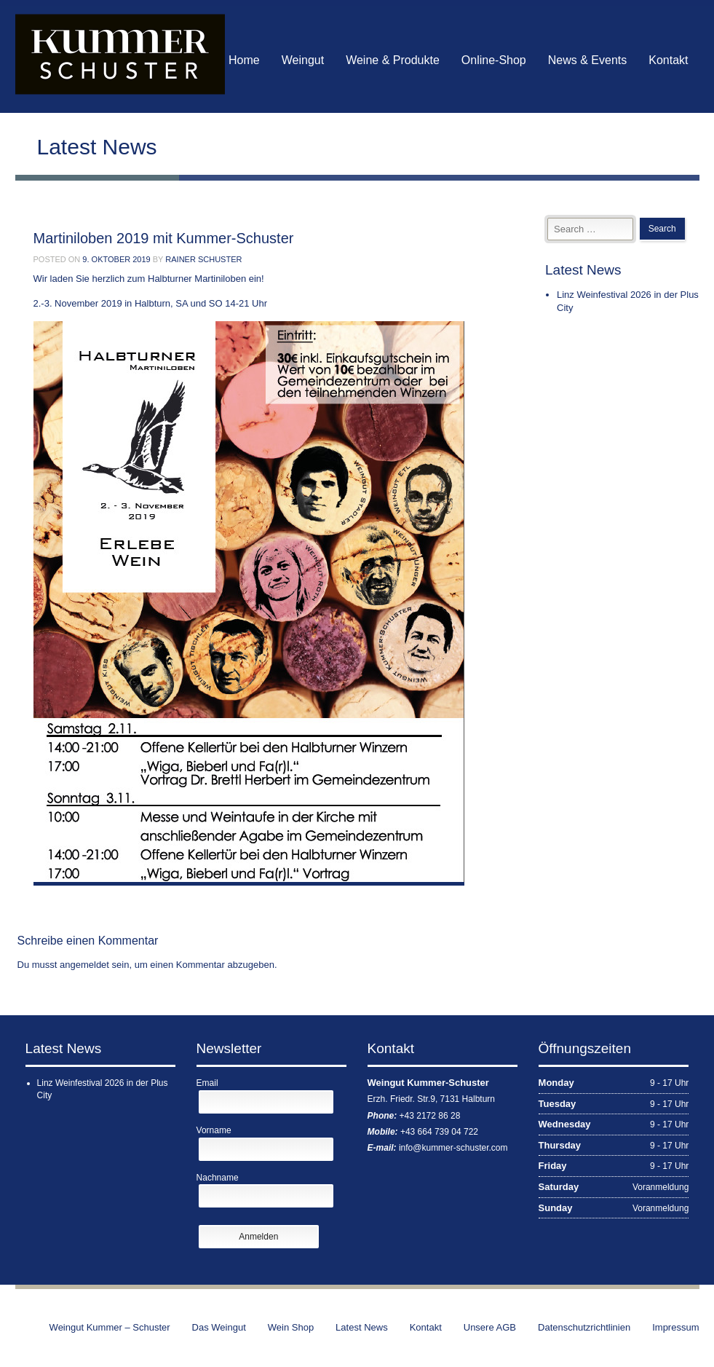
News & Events (587, 60)
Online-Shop (493, 60)
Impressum (675, 1327)
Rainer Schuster (203, 259)
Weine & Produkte (393, 60)
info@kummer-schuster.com (453, 1148)
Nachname (218, 1178)
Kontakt (668, 60)
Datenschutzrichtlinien (584, 1327)
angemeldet (84, 964)
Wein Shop (291, 1327)
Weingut (303, 60)
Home (244, 60)
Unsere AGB (490, 1327)
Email (207, 1083)
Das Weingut (219, 1327)
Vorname (214, 1130)
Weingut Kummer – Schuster (109, 1327)
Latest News (362, 1327)
